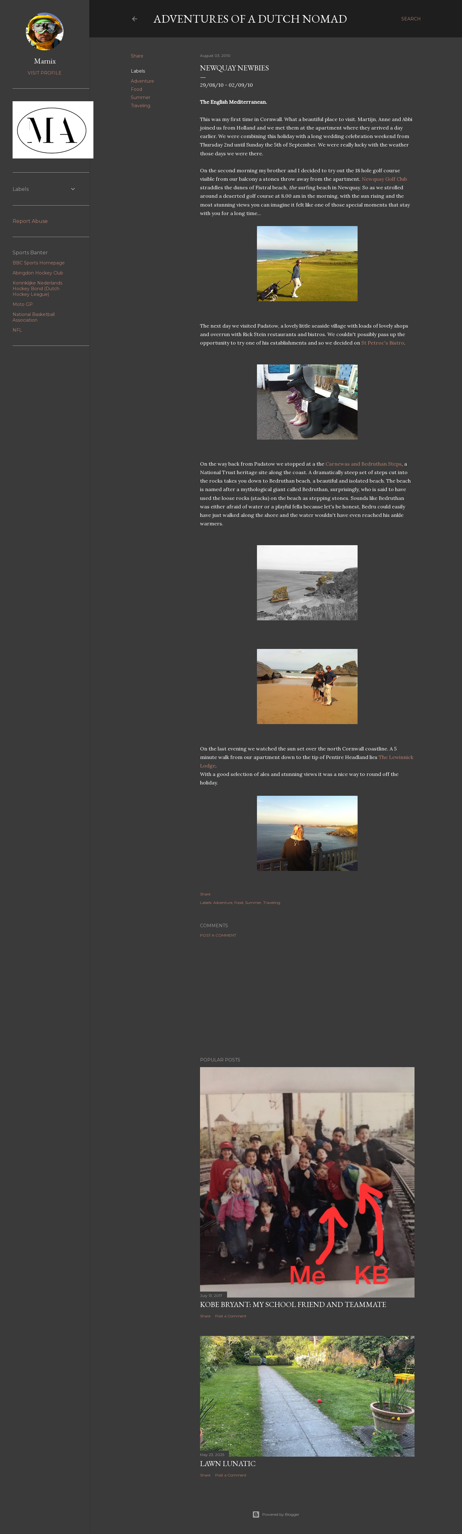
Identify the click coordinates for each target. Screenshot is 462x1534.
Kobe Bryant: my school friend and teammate (293, 1304)
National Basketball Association (34, 317)
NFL (17, 330)
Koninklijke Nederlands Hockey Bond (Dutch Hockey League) (37, 288)
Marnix (45, 61)
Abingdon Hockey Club (38, 273)
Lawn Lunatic (228, 1463)
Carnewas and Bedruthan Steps (364, 464)
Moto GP (23, 304)
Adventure (142, 81)
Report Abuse (30, 221)
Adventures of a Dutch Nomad (250, 18)
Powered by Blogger (275, 1514)
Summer (140, 97)
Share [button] (137, 56)
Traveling (140, 105)
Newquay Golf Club (384, 179)
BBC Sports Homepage (39, 263)
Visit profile (45, 73)
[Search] (411, 18)
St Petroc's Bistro (382, 343)
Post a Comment (218, 935)
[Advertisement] (307, 997)
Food (136, 89)
